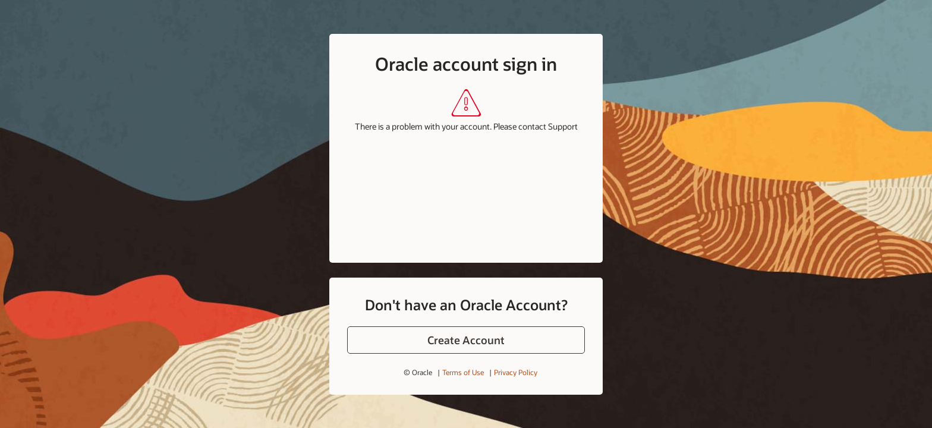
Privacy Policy (515, 372)
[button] (466, 340)
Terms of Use (463, 372)
